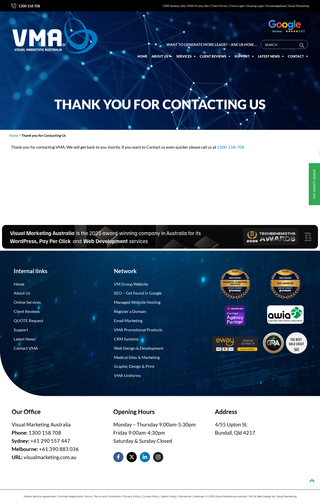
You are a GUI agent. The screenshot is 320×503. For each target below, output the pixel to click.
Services (186, 54)
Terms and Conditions (107, 494)
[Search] (303, 43)
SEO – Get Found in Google (138, 292)
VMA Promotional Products (138, 328)
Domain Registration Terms (75, 494)
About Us (161, 54)
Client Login (236, 6)
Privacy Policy (131, 494)
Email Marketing (298, 6)
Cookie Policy (150, 494)
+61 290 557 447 (50, 439)
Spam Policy (169, 494)
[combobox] (284, 42)
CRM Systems (126, 337)
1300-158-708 (230, 147)
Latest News (271, 54)
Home (142, 54)
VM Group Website (131, 283)
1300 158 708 (29, 6)
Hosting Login (255, 6)
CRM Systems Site (174, 6)
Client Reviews (215, 54)
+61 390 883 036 (59, 447)
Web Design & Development (138, 346)
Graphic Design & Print (134, 364)
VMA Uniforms (127, 373)
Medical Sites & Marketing (137, 355)
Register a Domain (130, 310)
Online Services (27, 301)
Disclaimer (185, 494)
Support (244, 54)
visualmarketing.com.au (50, 455)
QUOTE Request (28, 319)
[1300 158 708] (13, 5)
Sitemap (199, 494)
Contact (298, 54)
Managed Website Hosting (137, 301)
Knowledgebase (276, 6)
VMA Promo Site (198, 6)
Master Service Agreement (40, 494)
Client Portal (219, 6)
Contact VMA (26, 346)
